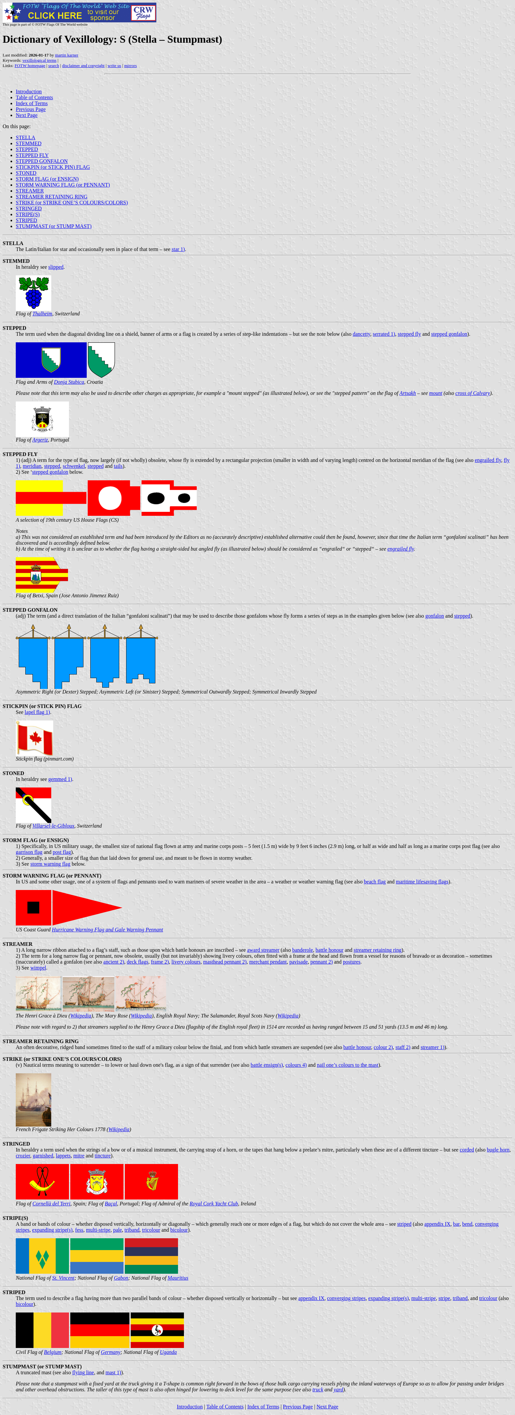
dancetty (361, 334)
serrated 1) (384, 334)
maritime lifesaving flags (422, 881)
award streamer (263, 950)
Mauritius (178, 1278)
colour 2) (383, 1047)
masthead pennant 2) (224, 962)
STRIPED (26, 220)
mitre (78, 1155)
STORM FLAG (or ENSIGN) (47, 179)
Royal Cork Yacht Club (214, 1203)
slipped (55, 267)
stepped (52, 466)
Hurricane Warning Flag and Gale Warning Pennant (107, 929)
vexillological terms (39, 60)
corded (467, 1150)
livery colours (185, 962)
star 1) (178, 249)
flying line (83, 1372)
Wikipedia (80, 1015)
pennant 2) (321, 962)
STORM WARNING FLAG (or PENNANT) (63, 185)
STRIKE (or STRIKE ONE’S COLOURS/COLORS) (72, 202)
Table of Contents (34, 97)
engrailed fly (488, 460)
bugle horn (498, 1150)
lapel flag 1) (37, 712)
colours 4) (295, 1065)
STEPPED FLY (32, 155)
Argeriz (40, 440)
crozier (23, 1155)
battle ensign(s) (267, 1065)
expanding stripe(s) (52, 1230)
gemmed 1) (60, 779)
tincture (103, 1155)
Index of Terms (32, 103)
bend (467, 1224)
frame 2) (160, 962)
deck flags (137, 962)
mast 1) (113, 1372)
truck (317, 1389)
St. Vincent (63, 1278)
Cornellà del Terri (52, 1203)
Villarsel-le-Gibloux (54, 826)
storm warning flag (50, 864)
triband (131, 1230)
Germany (111, 1352)
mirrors (130, 65)
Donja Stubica (69, 382)
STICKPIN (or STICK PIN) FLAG (53, 167)
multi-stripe (98, 1230)
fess (79, 1230)
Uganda (168, 1352)
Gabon (121, 1278)
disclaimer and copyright (83, 65)
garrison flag (29, 852)
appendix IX (437, 1224)
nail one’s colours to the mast (347, 1065)
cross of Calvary (473, 393)
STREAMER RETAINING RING (51, 196)
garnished (43, 1155)
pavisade (298, 962)
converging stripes (346, 1298)
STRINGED (29, 208)
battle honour (330, 950)
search (53, 65)
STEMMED (28, 143)
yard (338, 1389)
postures (351, 962)
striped (404, 1224)
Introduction (29, 91)
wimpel (38, 967)
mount (435, 393)
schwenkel (74, 466)
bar (456, 1224)
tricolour (151, 1230)
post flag (62, 852)
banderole (302, 950)
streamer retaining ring (378, 950)
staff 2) (402, 1047)
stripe (444, 1298)
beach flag (375, 881)
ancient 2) (113, 962)
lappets (63, 1155)
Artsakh (407, 393)
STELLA (25, 137)
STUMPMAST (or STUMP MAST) (54, 226)
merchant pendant (268, 962)
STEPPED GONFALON (42, 161)
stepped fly (409, 334)
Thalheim (42, 313)
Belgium (52, 1352)
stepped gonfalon (449, 334)
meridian (32, 466)
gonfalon (434, 616)
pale (117, 1230)
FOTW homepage (29, 65)
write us (115, 65)
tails (118, 466)
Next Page (26, 115)
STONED (26, 173)
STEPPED (27, 149)
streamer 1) (432, 1047)
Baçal (111, 1203)
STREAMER (30, 191)
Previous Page (31, 109)
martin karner (66, 55)
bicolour (179, 1230)
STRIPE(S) (28, 214)
